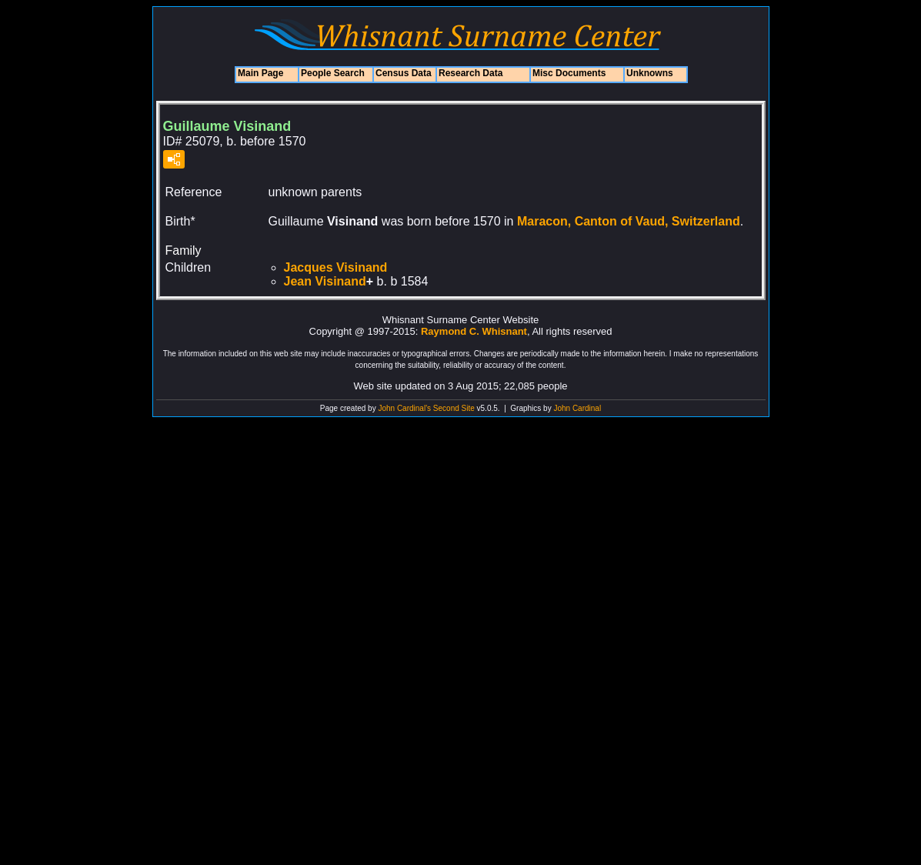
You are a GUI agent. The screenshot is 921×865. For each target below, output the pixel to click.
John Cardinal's (404, 408)
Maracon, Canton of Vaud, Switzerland (628, 221)
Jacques (336, 267)
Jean (325, 281)
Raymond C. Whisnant (474, 331)
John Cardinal (577, 408)
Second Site (454, 408)
